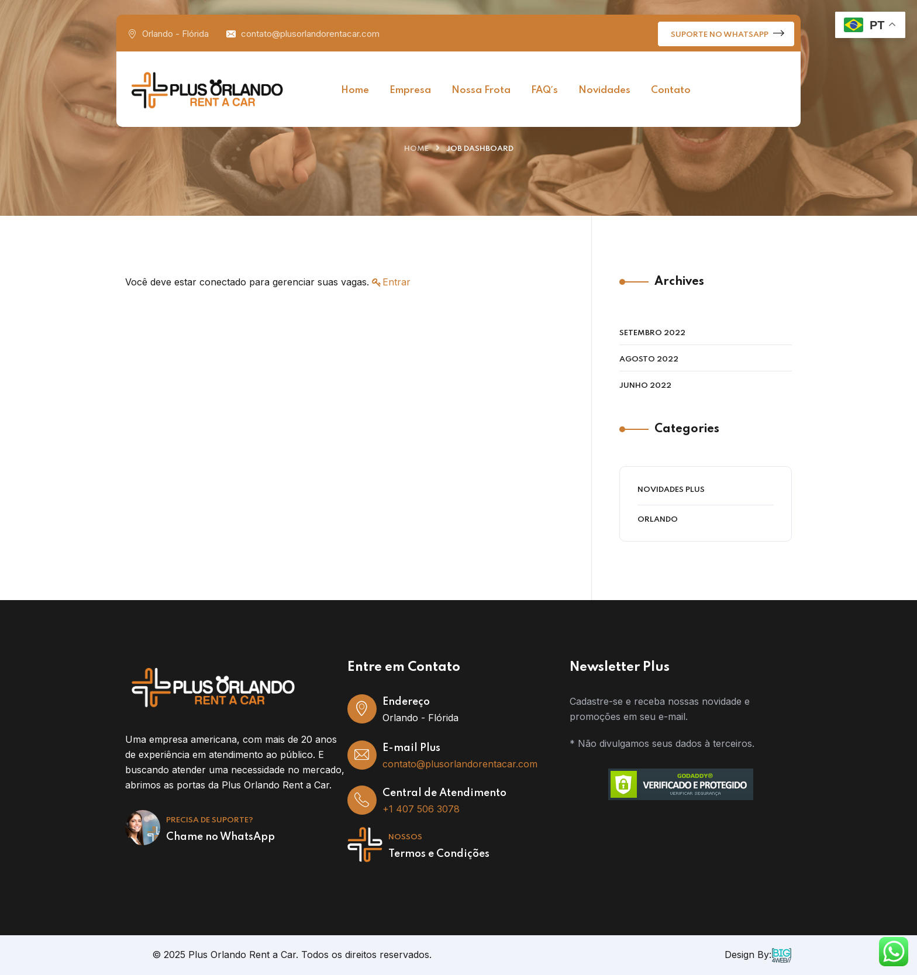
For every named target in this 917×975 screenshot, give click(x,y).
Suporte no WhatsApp (727, 33)
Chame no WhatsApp (220, 837)
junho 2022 (645, 386)
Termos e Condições (438, 854)
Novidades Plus (671, 490)
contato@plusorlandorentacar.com (310, 33)
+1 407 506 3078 (421, 809)
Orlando (657, 519)
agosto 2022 (648, 359)
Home (416, 149)
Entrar (396, 282)
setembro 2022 (652, 333)
